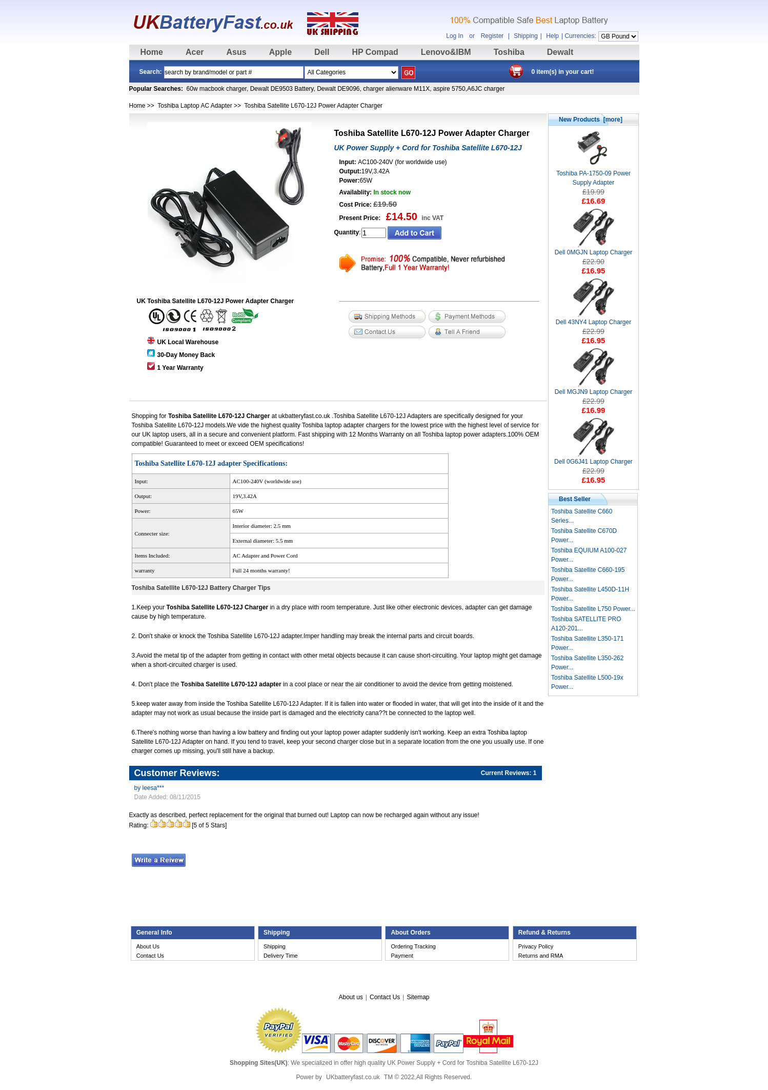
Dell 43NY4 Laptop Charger (593, 319)
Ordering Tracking (413, 946)
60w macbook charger (217, 88)
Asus (237, 52)
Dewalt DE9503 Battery (282, 88)
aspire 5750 (449, 88)
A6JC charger (485, 88)
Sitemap (418, 997)
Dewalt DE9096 (338, 88)
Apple (280, 52)
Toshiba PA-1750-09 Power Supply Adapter (593, 174)
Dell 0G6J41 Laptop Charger (593, 458)
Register (492, 35)
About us (350, 997)
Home (151, 52)
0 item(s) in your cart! (563, 71)
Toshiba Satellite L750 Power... (593, 608)
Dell (321, 52)
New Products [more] (590, 119)
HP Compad (375, 52)
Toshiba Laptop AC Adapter (194, 105)
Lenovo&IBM (446, 52)
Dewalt (560, 52)
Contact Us (150, 956)
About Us (147, 946)
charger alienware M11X (396, 88)
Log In (454, 35)
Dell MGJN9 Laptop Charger (593, 388)
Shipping (526, 35)
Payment (402, 956)
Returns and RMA (540, 956)
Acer (195, 52)
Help (552, 35)
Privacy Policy (535, 946)
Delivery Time (281, 956)
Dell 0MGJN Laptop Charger (593, 249)
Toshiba (509, 52)
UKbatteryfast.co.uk (353, 1077)
